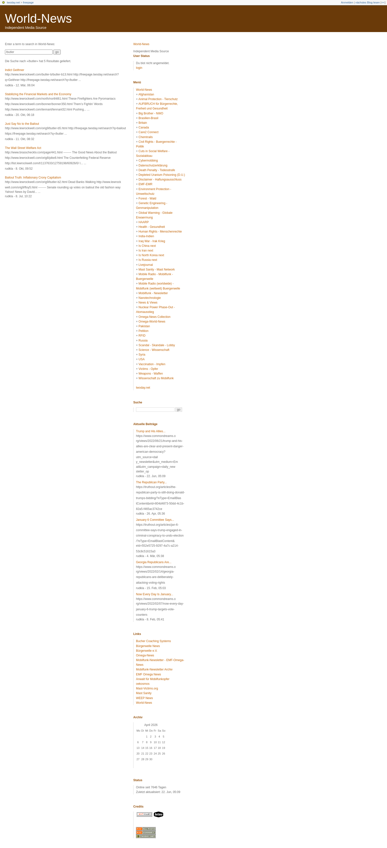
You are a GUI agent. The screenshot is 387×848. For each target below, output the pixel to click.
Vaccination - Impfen (151, 364)
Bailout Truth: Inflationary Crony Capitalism (33, 177)
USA (141, 359)
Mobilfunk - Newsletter (153, 293)
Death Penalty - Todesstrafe (156, 170)
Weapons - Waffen (150, 373)
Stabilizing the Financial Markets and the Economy (38, 94)
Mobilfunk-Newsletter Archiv (154, 669)
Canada (143, 127)
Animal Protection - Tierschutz (158, 99)
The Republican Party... (151, 482)
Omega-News (145, 655)
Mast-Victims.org (147, 688)
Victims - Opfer (148, 369)
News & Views (147, 302)
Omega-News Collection (154, 317)
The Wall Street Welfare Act (23, 148)
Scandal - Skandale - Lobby (156, 345)
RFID (141, 335)
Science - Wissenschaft (153, 350)
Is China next (147, 246)
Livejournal (145, 265)
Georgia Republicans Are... (153, 562)
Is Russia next (147, 260)
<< (383, 2)
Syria (141, 354)
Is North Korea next (151, 255)
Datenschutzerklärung (152, 165)
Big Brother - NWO (150, 113)
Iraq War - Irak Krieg (151, 241)
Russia (143, 340)
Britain (142, 123)
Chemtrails (145, 137)
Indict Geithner (14, 70)
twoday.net (13, 2)
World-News (38, 18)
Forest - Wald (147, 198)
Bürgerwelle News (148, 646)
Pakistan (144, 326)
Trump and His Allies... (151, 431)
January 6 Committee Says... (155, 520)
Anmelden (347, 2)
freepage (28, 2)
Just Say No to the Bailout (22, 124)
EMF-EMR (145, 184)
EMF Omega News (148, 674)
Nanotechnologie (149, 298)
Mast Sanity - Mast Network (156, 269)
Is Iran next (145, 250)
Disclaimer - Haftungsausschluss (159, 179)
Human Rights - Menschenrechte (160, 231)
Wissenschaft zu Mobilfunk (156, 378)
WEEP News (144, 698)
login (139, 68)
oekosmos (143, 684)
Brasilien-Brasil (148, 118)
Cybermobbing (148, 160)
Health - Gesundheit (151, 227)
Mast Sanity (144, 693)
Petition (143, 331)
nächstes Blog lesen (367, 2)
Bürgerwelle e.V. (146, 650)
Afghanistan (146, 94)
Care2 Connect (148, 132)
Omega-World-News (151, 321)
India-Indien (146, 236)
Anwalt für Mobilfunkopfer (152, 679)
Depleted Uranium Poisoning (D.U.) (161, 175)
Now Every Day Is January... (154, 594)
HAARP (143, 222)
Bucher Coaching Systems (153, 641)
